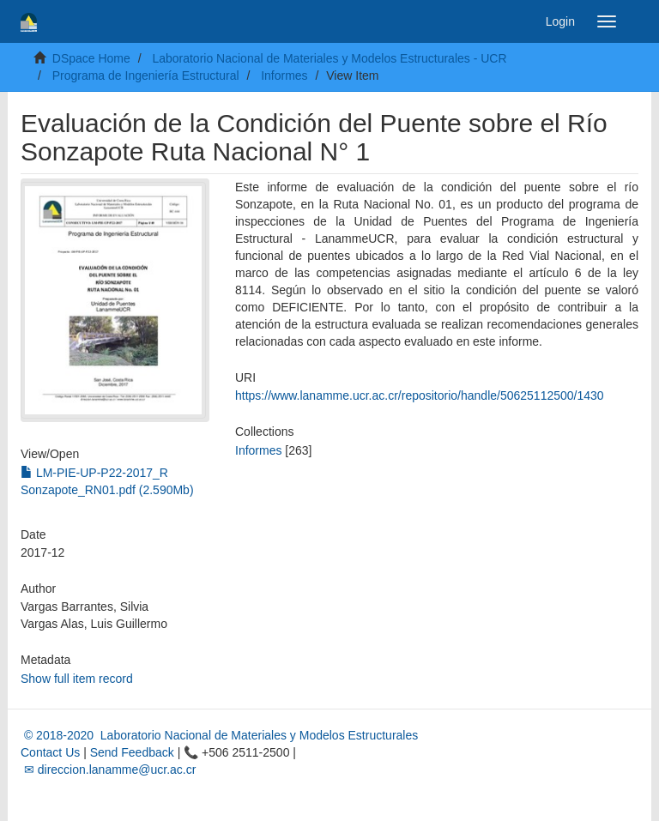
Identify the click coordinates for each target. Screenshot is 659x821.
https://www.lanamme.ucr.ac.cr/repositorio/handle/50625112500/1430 (419, 395)
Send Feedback (132, 752)
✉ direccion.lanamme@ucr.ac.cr (108, 769)
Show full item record (77, 678)
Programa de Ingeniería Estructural (145, 75)
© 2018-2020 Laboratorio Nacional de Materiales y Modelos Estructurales (219, 735)
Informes (284, 75)
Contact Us (50, 752)
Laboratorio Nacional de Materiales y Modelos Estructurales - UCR (329, 58)
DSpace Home (91, 58)
